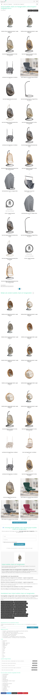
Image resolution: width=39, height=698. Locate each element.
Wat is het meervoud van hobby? (19, 669)
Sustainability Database (7, 637)
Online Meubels (5, 674)
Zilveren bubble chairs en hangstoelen (7, 605)
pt (3, 651)
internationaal (13, 635)
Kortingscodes (5, 685)
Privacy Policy (5, 681)
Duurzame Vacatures (6, 635)
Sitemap (4, 678)
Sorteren (35, 10)
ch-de (4, 648)
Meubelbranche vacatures (7, 683)
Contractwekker (5, 636)
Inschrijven (32, 627)
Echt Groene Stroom (6, 633)
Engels (4, 652)
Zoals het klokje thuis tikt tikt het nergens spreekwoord (19, 667)
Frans (4, 641)
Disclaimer (5, 677)
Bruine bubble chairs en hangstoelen (20, 610)
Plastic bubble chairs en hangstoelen (20, 605)
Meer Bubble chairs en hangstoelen (19, 522)
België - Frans (5, 644)
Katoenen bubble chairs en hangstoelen (21, 603)
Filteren (30, 10)
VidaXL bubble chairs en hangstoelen (7, 608)
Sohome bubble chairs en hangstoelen (7, 610)
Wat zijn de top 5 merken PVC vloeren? (19, 665)
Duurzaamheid (5, 684)
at (3, 657)
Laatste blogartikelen (6, 658)
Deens (4, 656)
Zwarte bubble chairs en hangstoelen (7, 601)
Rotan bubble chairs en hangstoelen (19, 612)
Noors (4, 646)
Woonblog (5, 676)
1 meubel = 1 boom (6, 686)
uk (3, 654)
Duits (4, 650)
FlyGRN (4, 632)
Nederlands (5, 640)
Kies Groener (5, 634)
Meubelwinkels (5, 679)
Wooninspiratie (5, 690)
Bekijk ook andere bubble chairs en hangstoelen (17, 293)
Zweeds (4, 647)
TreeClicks (4, 631)
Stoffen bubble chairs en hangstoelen (7, 612)
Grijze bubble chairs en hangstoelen (22, 614)
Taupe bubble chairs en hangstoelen (19, 608)
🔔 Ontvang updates (19, 544)
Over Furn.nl (5, 675)
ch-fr (4, 649)
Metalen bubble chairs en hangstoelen (20, 601)
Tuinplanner (5, 687)
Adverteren (5, 689)
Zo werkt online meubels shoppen (9, 680)
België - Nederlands (6, 643)
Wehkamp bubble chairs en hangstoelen (7, 617)
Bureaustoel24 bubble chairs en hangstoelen (8, 614)
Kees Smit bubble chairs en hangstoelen (7, 603)
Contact (4, 691)
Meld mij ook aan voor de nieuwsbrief (10, 542)
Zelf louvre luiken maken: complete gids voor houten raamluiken (19, 661)
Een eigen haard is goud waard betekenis (19, 663)
